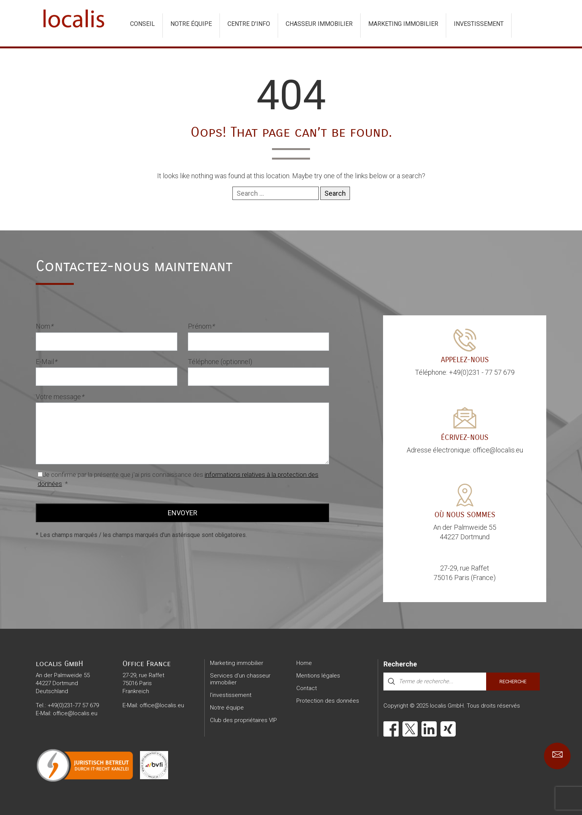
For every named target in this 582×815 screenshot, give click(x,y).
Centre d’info (248, 23)
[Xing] (448, 729)
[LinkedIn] (429, 729)
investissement (479, 23)
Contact (306, 688)
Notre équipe (191, 23)
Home (304, 663)
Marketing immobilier (403, 23)
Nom (44, 326)
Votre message (60, 397)
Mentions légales (318, 675)
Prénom (201, 326)
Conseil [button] (142, 23)
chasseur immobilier (319, 23)
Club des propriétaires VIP (243, 720)
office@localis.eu (75, 713)
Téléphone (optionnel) (220, 362)
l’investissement (230, 695)
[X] (410, 729)
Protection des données (327, 700)
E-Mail (46, 362)
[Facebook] (391, 729)
